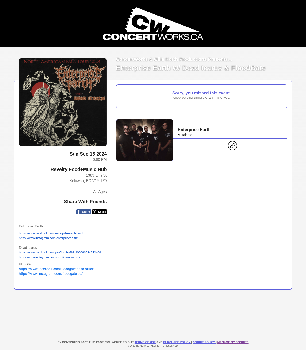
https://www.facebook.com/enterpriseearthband (51, 233)
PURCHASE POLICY (177, 342)
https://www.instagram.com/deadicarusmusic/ (49, 257)
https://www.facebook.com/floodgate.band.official (57, 269)
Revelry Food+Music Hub (78, 169)
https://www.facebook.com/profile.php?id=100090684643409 (60, 252)
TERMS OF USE (145, 342)
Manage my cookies (232, 342)
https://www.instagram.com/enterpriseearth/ (48, 238)
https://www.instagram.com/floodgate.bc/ (51, 274)
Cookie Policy (204, 342)
